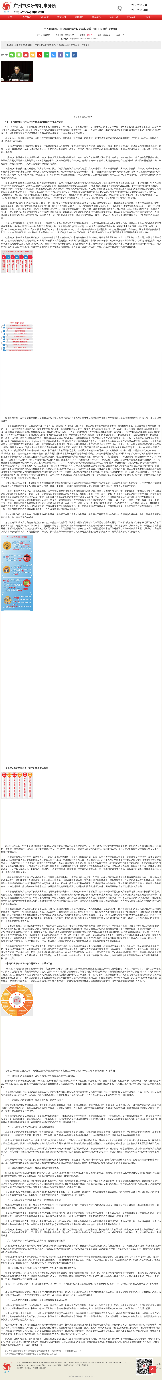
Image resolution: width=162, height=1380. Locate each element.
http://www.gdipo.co (113, 1362)
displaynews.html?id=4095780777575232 (85, 39)
